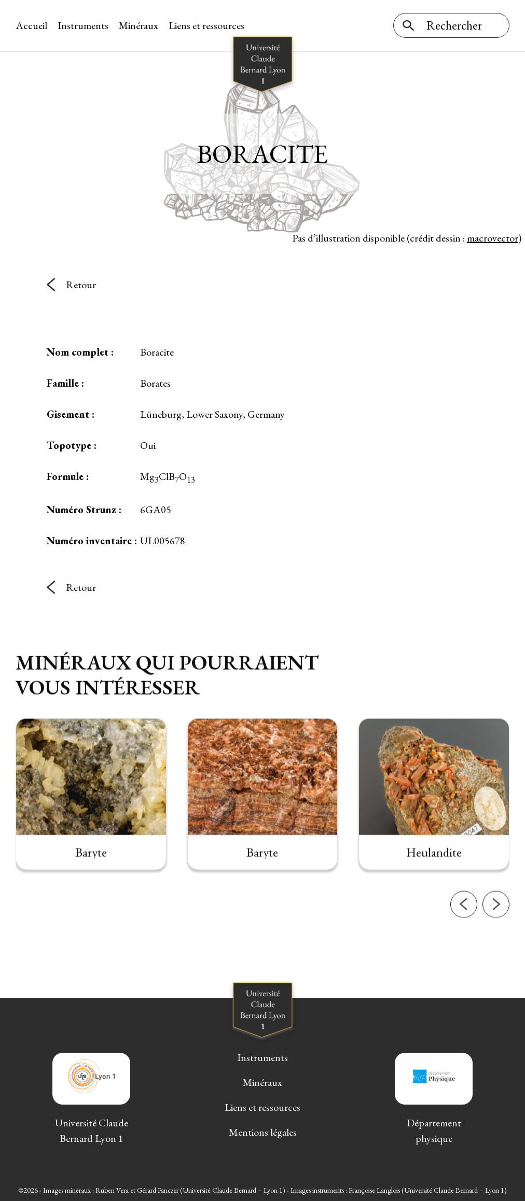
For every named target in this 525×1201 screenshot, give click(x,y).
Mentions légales (263, 1132)
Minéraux (138, 25)
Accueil (31, 25)
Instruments (83, 25)
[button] (463, 919)
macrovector (492, 238)
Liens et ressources (206, 25)
